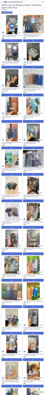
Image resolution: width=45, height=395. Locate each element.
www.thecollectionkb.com (15, 2)
